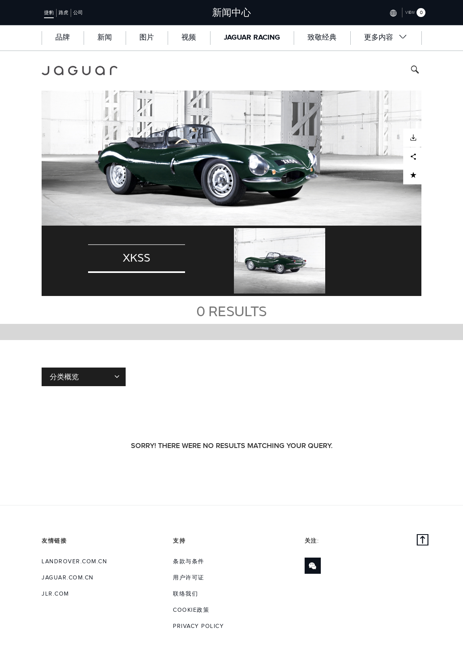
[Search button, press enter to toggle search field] (414, 70)
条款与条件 (188, 561)
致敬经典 (322, 37)
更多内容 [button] (386, 37)
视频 (188, 37)
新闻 (104, 37)
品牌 (62, 37)
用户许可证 (188, 578)
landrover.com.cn (74, 561)
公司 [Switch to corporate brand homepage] (78, 12)
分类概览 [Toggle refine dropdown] (85, 376)
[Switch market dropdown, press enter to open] (392, 12)
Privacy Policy (198, 626)
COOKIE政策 (191, 610)
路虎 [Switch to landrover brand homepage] (63, 12)
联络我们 (185, 594)
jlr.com (55, 594)
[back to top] (423, 541)
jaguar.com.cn (68, 578)
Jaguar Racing (252, 37)
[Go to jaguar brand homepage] (80, 70)
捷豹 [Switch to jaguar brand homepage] (49, 12)
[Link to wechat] (313, 566)
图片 (146, 37)
